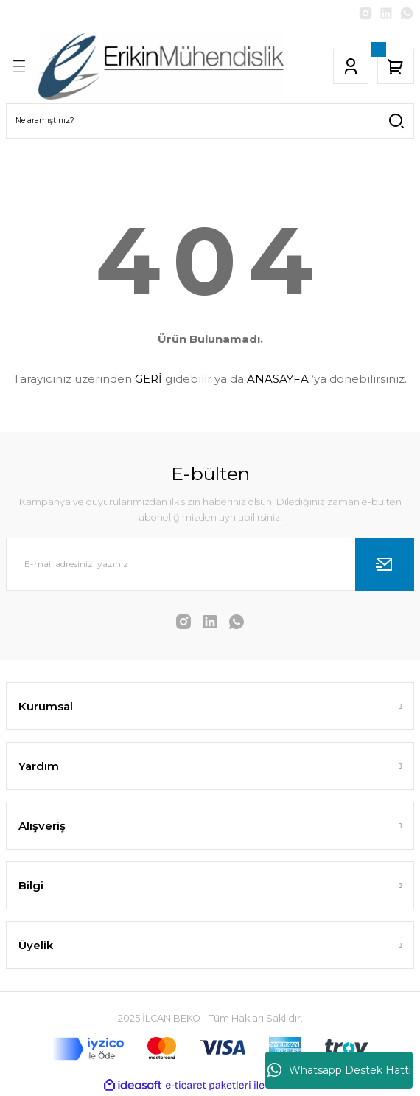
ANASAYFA (278, 379)
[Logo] (161, 66)
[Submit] (384, 564)
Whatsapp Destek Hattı (339, 1070)
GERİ (148, 379)
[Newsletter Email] (210, 564)
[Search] (210, 121)
